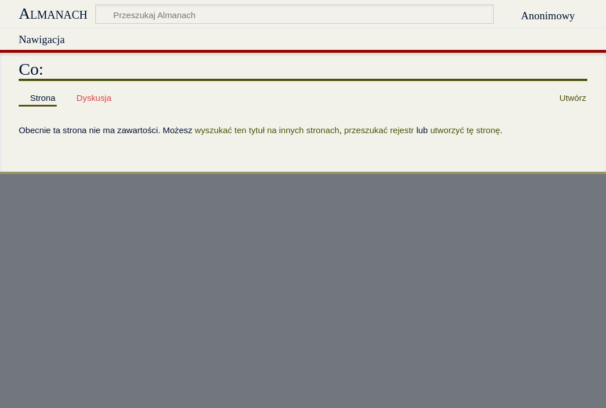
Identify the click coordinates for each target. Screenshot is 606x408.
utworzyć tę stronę (465, 130)
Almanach (53, 13)
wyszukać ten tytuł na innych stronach (267, 130)
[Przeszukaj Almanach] (294, 14)
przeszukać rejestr (379, 130)
